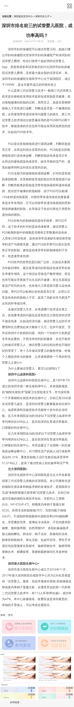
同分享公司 (6, 5)
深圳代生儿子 (42, 16)
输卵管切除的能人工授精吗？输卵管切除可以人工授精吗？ (47, 680)
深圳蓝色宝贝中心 (23, 16)
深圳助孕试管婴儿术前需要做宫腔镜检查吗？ (10, 663)
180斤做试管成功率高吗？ (7, 680)
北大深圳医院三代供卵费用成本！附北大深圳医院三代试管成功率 (13, 672)
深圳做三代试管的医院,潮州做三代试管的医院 (45, 672)
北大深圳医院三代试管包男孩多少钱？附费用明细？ (46, 663)
